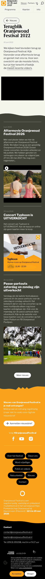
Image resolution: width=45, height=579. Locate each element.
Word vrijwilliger (22, 462)
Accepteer (17, 573)
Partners (31, 3)
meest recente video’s (19, 67)
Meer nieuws (22, 375)
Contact (22, 481)
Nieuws (24, 3)
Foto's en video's (22, 468)
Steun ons (33, 455)
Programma (10, 9)
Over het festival (15, 455)
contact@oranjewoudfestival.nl (18, 532)
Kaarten (26, 9)
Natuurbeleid (16, 475)
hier (13, 64)
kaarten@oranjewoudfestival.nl (18, 537)
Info (38, 9)
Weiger (30, 573)
